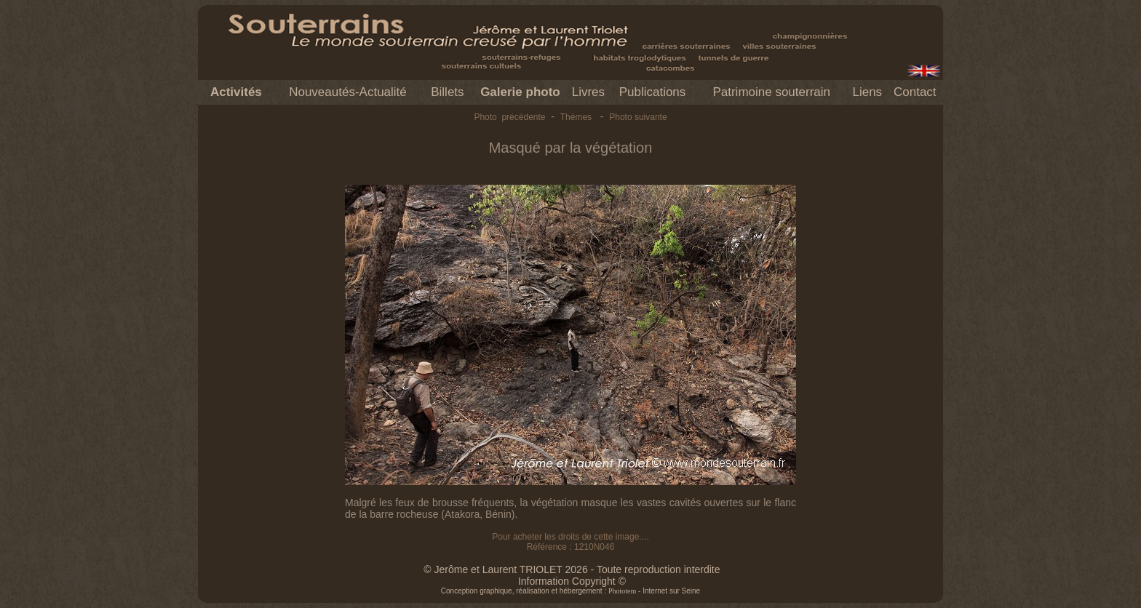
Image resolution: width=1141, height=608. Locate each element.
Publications (652, 92)
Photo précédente (509, 117)
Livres (588, 92)
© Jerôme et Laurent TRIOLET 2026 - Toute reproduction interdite (572, 569)
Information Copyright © (572, 581)
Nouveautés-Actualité (348, 92)
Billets (447, 92)
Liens (867, 92)
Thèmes (576, 117)
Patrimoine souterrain (771, 92)
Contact (915, 92)
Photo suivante (638, 117)
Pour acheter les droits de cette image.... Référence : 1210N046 (570, 542)
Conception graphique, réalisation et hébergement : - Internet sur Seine (570, 591)
